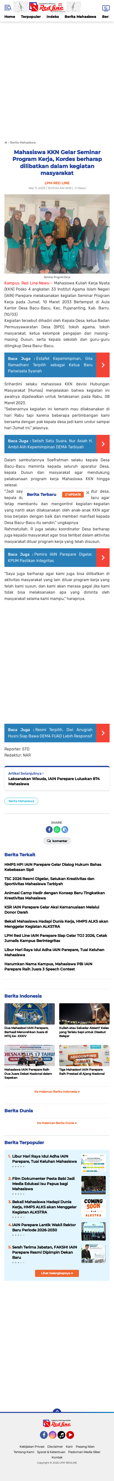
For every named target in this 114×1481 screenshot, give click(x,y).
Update (73, 494)
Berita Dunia (18, 1111)
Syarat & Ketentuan (51, 1452)
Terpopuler (31, 16)
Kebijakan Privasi (31, 1446)
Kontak (57, 1457)
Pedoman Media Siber (84, 1452)
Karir (69, 1446)
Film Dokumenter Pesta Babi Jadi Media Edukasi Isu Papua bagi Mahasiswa (43, 1183)
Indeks (53, 16)
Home (9, 16)
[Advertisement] (57, 79)
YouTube (73, 1437)
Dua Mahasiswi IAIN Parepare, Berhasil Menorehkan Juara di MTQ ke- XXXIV (26, 1032)
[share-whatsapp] (57, 829)
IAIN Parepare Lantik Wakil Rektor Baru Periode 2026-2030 (44, 1227)
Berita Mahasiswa (80, 16)
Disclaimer (55, 1446)
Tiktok (62, 1437)
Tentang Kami (24, 1452)
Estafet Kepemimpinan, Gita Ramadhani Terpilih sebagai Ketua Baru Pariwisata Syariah (50, 364)
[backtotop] (57, 1412)
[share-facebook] (49, 829)
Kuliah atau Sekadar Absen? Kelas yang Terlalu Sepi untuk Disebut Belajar (84, 1032)
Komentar (57, 840)
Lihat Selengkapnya (57, 1273)
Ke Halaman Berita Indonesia (57, 1091)
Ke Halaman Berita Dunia (57, 1123)
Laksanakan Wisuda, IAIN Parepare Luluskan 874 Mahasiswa (54, 781)
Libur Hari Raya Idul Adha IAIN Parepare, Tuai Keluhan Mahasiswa (44, 1159)
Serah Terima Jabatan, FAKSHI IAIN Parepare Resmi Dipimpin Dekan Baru (44, 1252)
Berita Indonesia (23, 996)
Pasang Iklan (85, 1446)
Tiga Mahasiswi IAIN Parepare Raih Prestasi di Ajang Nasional (81, 1072)
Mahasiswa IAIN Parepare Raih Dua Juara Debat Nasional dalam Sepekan (28, 1074)
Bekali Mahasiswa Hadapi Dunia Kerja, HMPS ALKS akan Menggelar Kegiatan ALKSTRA (44, 1206)
